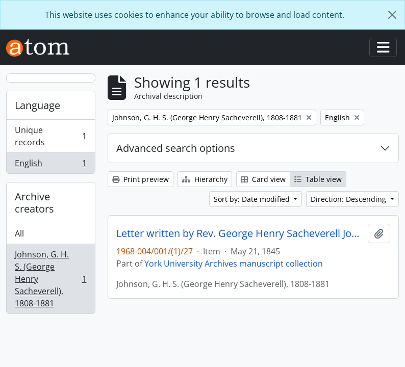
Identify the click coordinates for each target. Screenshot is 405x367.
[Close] (392, 15)
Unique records (50, 136)
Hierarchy (204, 179)
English (50, 165)
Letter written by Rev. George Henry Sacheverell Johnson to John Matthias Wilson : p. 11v (240, 233)
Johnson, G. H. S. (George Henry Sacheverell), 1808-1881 (50, 279)
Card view (263, 179)
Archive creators (34, 203)
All (19, 233)
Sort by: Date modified (253, 199)
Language (37, 105)
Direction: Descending (349, 199)
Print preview (140, 179)
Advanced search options (175, 148)
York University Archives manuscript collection (233, 263)
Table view (318, 179)
